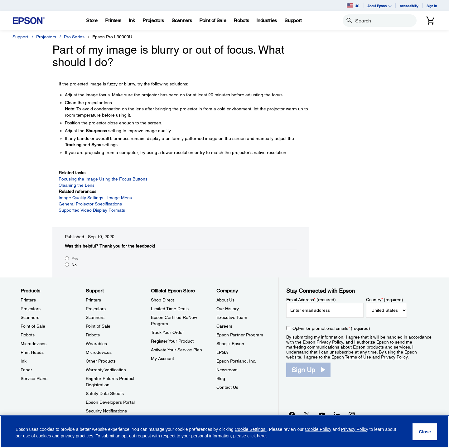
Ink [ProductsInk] (24, 361)
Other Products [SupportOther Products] (101, 361)
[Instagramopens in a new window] (351, 414)
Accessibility (409, 6)
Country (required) (384, 299)
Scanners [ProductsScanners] (30, 317)
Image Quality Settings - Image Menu (95, 197)
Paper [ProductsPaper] (26, 369)
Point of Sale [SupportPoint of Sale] (98, 326)
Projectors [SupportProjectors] (96, 308)
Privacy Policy (329, 342)
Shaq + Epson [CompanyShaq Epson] (230, 343)
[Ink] (132, 20)
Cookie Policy (318, 429)
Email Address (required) (311, 299)
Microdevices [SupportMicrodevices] (99, 352)
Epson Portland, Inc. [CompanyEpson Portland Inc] (236, 361)
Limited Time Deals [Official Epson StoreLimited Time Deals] (170, 308)
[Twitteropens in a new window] (306, 414)
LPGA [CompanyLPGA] (222, 352)
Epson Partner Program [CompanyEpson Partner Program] (239, 334)
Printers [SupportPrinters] (93, 299)
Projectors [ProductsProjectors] (31, 308)
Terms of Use (358, 356)
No (74, 265)
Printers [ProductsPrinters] (28, 299)
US (353, 5)
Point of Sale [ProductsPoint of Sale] (33, 326)
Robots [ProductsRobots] (28, 334)
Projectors (46, 36)
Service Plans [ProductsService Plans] (34, 378)
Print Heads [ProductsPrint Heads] (32, 352)
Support (20, 36)
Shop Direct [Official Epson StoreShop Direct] (162, 299)
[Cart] (430, 20)
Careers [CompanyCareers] (224, 326)
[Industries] (266, 20)
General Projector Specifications (90, 203)
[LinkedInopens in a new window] (336, 414)
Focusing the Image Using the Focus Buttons (103, 178)
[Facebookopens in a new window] (291, 414)
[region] (224, 431)
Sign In (432, 6)
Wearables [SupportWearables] (96, 343)
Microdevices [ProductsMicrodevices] (33, 343)
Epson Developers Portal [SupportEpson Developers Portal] (110, 402)
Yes (75, 259)
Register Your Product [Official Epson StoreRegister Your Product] (172, 341)
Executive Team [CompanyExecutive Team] (231, 317)
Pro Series (74, 36)
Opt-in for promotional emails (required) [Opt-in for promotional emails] (331, 328)
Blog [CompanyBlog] (220, 378)
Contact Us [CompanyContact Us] (227, 387)
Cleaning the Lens (76, 185)
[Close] (425, 431)
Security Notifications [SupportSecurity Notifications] (106, 410)
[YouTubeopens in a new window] (321, 414)
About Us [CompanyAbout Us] (225, 299)
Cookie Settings (251, 429)
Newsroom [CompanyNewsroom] (227, 369)
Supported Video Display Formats (92, 210)
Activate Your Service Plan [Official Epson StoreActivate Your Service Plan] (176, 349)
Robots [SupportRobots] (93, 334)
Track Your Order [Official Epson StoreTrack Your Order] (167, 332)
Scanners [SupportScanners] (95, 317)
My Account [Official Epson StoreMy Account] (162, 358)
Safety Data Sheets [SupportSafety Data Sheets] (105, 393)
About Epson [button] (379, 6)
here (261, 435)
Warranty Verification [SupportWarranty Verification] (106, 369)
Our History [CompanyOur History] (227, 308)
